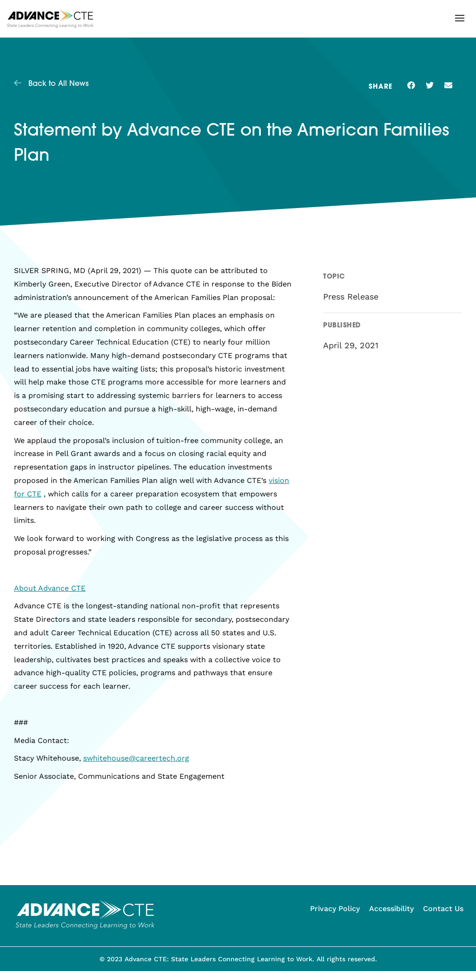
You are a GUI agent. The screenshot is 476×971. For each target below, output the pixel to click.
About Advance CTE (50, 588)
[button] (459, 18)
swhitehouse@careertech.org (136, 758)
